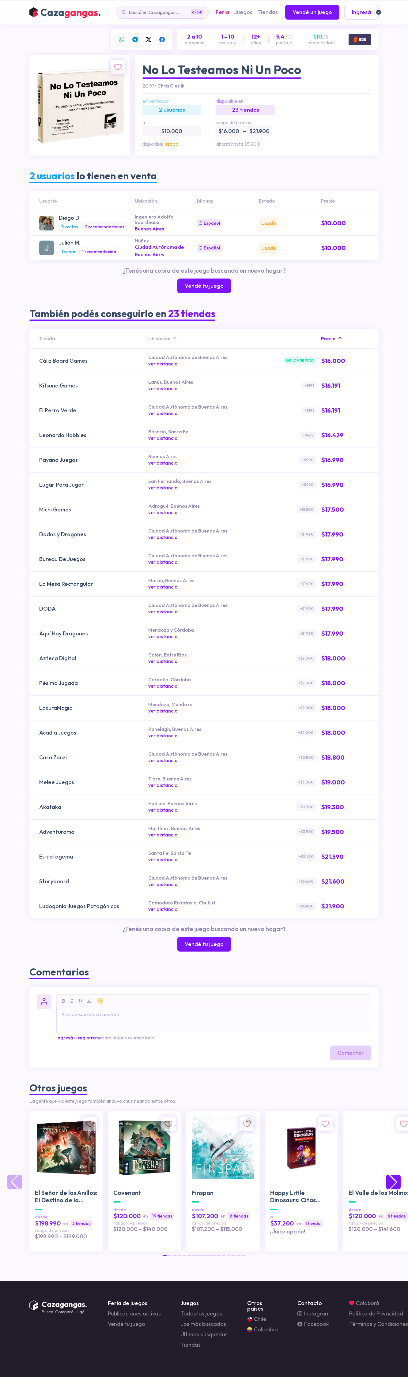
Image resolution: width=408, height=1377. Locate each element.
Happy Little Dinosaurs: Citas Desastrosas (293, 1196)
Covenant (127, 1192)
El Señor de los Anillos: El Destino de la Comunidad (66, 1196)
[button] (165, 1255)
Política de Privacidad (376, 1313)
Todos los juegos (201, 1313)
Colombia (262, 1329)
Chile (256, 1319)
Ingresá (64, 1038)
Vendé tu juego (126, 1324)
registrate (89, 1038)
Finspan (202, 1192)
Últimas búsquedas (204, 1334)
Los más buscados (203, 1324)
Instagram (313, 1313)
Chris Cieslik (170, 86)
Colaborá (364, 1303)
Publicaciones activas (134, 1313)
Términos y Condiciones (378, 1324)
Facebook (313, 1324)
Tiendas (190, 1345)
